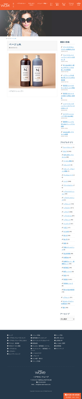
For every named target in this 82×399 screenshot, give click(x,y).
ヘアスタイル (21, 3)
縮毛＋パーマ (67, 271)
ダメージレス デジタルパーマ (40, 340)
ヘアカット (66, 204)
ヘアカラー (66, 208)
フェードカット (67, 147)
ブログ (65, 151)
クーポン (51, 4)
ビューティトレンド (14, 354)
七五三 (65, 227)
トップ (11, 335)
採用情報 (58, 346)
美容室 (65, 279)
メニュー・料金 (41, 3)
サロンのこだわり (31, 4)
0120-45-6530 (72, 396)
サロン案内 (57, 4)
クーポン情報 (67, 161)
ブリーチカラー (68, 185)
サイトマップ (60, 348)
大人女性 (66, 231)
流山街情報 (66, 253)
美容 (64, 275)
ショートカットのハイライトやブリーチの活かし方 (68, 106)
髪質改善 (35, 343)
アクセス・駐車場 (14, 343)
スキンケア (66, 165)
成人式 (65, 235)
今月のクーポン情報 (14, 346)
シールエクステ (36, 353)
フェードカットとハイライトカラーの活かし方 (68, 57)
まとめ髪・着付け (37, 358)
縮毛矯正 (66, 267)
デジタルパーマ (68, 175)
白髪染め (66, 257)
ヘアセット (66, 219)
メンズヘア (66, 223)
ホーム (13, 5)
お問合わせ (79, 4)
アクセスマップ (71, 4)
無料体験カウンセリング (39, 338)
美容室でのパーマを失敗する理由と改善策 (68, 96)
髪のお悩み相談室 (68, 289)
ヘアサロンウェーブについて (17, 338)
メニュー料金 (36, 335)
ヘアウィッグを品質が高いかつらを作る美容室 (68, 78)
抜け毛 (65, 239)
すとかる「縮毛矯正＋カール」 (41, 346)
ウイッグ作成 (36, 361)
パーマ (65, 181)
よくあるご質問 (60, 343)
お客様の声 (59, 340)
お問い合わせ (60, 338)
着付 (64, 307)
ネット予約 (64, 4)
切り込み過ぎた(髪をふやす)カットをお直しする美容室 (67, 67)
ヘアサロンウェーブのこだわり (18, 340)
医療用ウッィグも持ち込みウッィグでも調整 (68, 124)
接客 (64, 243)
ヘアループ (35, 356)
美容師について (68, 283)
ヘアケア (66, 212)
